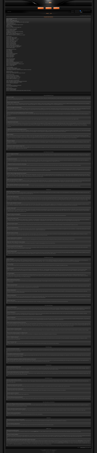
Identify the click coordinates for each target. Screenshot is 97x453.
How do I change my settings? (11, 29)
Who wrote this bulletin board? (11, 88)
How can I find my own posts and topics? (13, 78)
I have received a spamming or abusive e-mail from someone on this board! (18, 69)
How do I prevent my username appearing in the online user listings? (17, 22)
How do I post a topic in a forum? (11, 37)
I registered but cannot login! (11, 23)
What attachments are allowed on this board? (13, 85)
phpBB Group (36, 431)
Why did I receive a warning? (11, 44)
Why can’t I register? (9, 26)
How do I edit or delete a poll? (11, 41)
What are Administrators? (10, 59)
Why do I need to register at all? (11, 20)
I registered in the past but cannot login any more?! (14, 24)
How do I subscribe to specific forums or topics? (14, 82)
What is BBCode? (9, 50)
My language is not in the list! (11, 32)
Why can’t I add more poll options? (12, 40)
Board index (9, 11)
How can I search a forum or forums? (12, 75)
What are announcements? (10, 54)
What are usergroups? (10, 61)
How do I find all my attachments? (12, 86)
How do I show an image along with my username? (14, 33)
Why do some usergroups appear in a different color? (15, 63)
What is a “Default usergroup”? (11, 64)
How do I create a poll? (10, 39)
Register (47, 13)
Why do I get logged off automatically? (12, 21)
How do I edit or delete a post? (11, 38)
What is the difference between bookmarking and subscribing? (16, 81)
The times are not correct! (10, 30)
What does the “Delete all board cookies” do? (13, 27)
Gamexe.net (53, 450)
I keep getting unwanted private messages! (13, 68)
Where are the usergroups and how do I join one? (14, 62)
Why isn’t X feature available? (11, 89)
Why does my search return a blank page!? (13, 77)
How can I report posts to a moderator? (12, 45)
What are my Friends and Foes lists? (12, 72)
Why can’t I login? (9, 19)
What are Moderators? (10, 60)
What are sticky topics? (10, 55)
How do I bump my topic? (10, 47)
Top (6, 100)
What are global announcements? (12, 53)
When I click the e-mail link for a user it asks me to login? (15, 34)
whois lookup (80, 440)
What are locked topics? (10, 56)
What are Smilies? (9, 51)
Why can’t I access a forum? (11, 42)
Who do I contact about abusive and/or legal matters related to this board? (18, 90)
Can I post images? (9, 52)
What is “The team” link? (10, 65)
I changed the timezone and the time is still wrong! (14, 31)
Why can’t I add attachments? (11, 43)
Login (51, 13)
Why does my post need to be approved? (13, 46)
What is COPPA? (9, 25)
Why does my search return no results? (12, 76)
